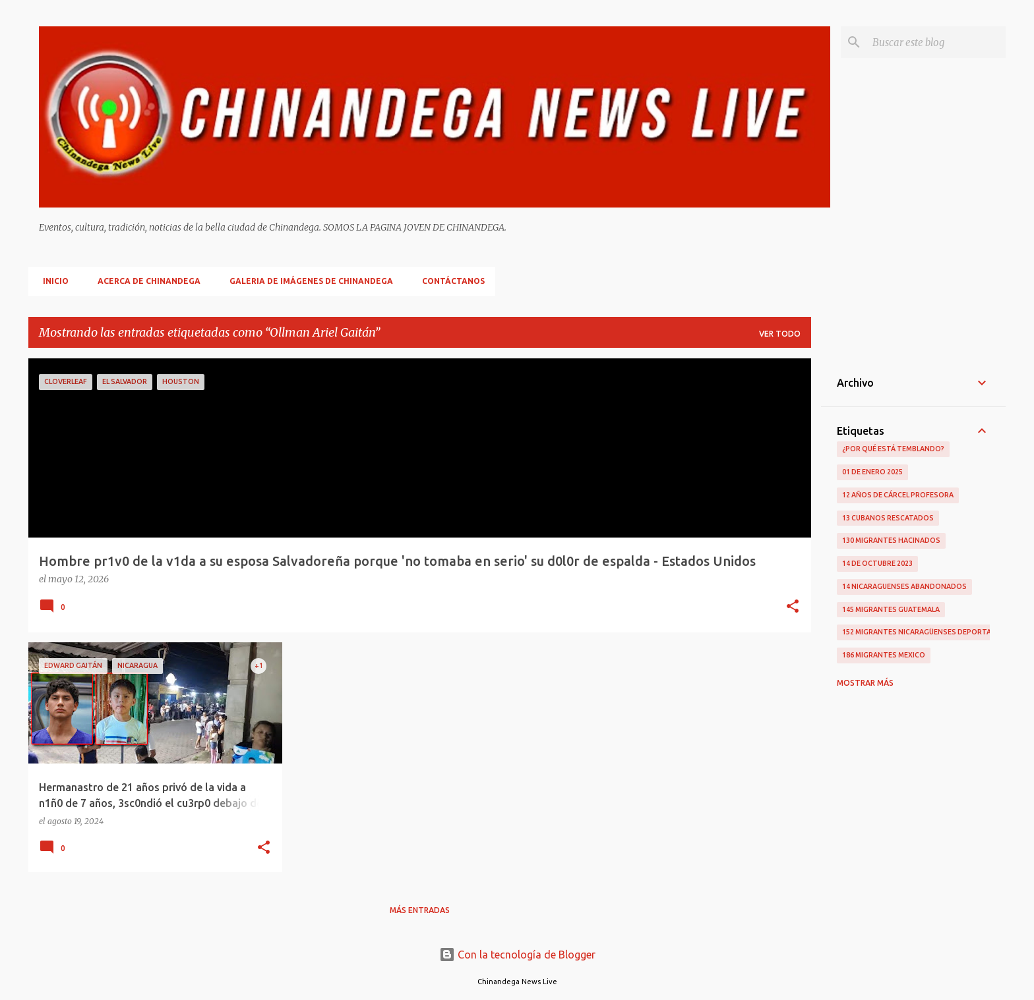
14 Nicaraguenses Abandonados (904, 586)
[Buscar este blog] (936, 42)
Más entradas (420, 910)
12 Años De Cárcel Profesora (898, 495)
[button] (793, 607)
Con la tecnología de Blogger (517, 954)
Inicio (52, 281)
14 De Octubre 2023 (877, 563)
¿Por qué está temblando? (893, 449)
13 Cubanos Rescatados (888, 518)
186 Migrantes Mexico (883, 655)
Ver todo (780, 333)
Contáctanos (449, 281)
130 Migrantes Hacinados (891, 540)
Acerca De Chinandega (145, 281)
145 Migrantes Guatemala (891, 609)
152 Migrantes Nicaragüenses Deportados (924, 632)
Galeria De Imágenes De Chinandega (307, 281)
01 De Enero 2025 (872, 472)
